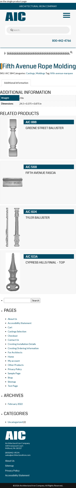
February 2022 (15, 403)
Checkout (13, 335)
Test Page (13, 385)
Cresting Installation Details (22, 344)
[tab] (16, 82)
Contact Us (13, 339)
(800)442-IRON (12, 452)
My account (14, 360)
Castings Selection (17, 331)
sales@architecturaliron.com (17, 455)
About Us (12, 318)
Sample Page (14, 373)
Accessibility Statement (19, 323)
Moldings (40, 73)
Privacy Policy (15, 369)
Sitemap (12, 381)
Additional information (16, 82)
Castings (30, 73)
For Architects (15, 352)
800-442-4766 (61, 40)
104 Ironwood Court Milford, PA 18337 (14, 446)
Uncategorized (15, 422)
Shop (10, 377)
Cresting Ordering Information (23, 348)
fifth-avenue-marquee (61, 73)
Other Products (16, 364)
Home (11, 356)
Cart (10, 327)
